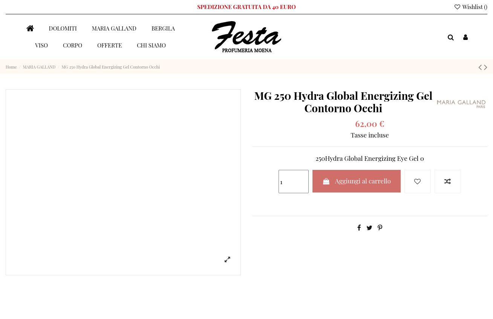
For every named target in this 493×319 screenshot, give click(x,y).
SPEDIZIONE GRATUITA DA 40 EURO (246, 7)
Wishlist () (470, 7)
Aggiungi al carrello (356, 181)
